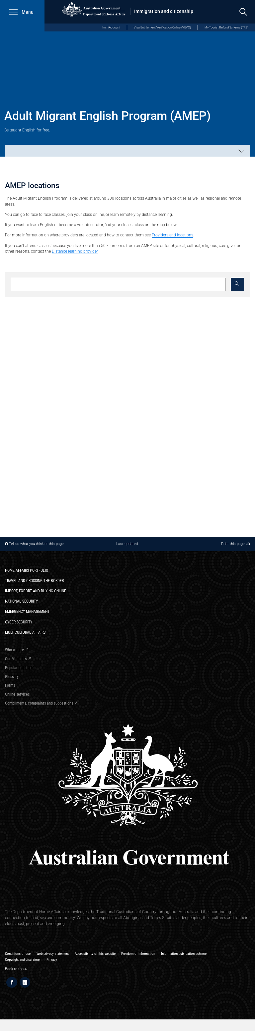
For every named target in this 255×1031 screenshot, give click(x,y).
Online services (17, 694)
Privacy (51, 959)
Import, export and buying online (35, 590)
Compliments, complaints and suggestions (39, 703)
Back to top (16, 969)
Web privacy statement (53, 954)
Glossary (12, 676)
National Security (21, 601)
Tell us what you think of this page (36, 544)
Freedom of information (138, 954)
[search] (243, 12)
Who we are (14, 649)
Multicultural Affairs (25, 632)
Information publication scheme (184, 954)
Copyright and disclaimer (23, 959)
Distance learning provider (75, 251)
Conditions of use (18, 954)
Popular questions (19, 667)
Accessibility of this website (95, 954)
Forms (10, 685)
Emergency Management (27, 611)
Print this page (235, 544)
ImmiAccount (111, 27)
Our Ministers (16, 658)
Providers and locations (172, 234)
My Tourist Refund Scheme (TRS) (226, 27)
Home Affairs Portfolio (26, 570)
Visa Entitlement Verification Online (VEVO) (162, 27)
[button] (237, 284)
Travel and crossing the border (34, 580)
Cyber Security (18, 621)
